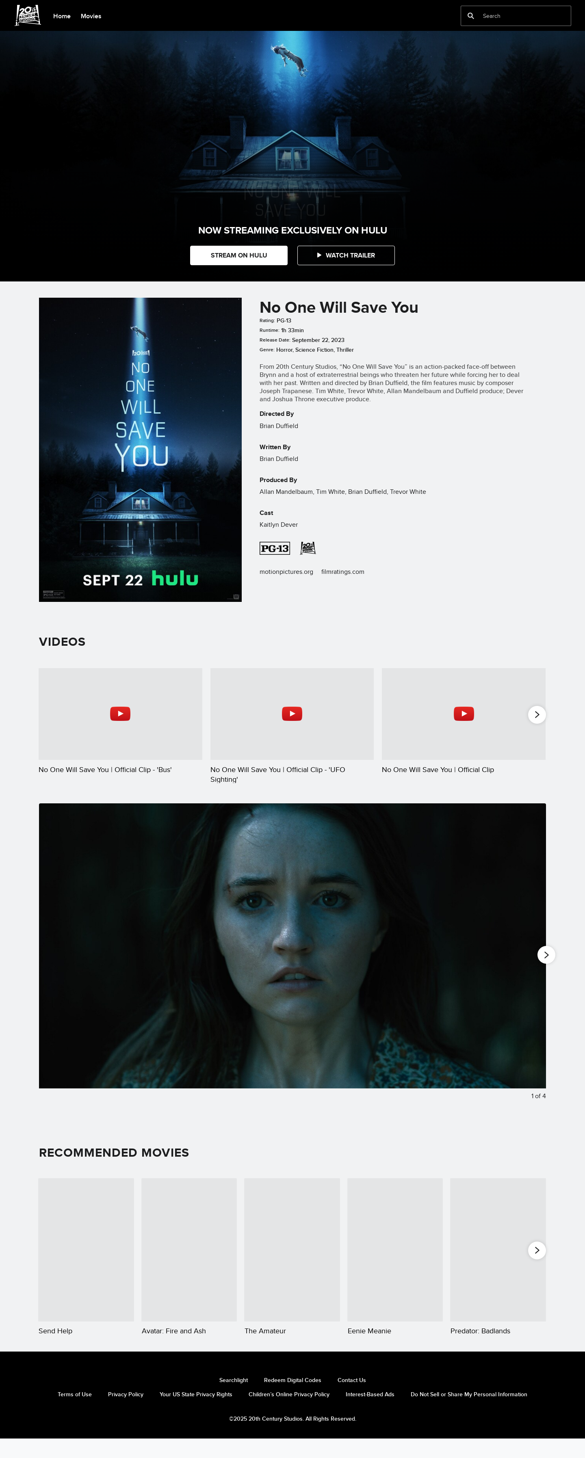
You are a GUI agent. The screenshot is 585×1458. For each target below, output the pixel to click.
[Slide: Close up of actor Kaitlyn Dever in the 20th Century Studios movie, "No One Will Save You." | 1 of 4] (292, 967)
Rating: (267, 320)
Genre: (267, 349)
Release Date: (275, 340)
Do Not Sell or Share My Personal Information (469, 1413)
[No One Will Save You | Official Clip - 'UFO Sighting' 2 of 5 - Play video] (292, 714)
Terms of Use (75, 1413)
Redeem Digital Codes (292, 1399)
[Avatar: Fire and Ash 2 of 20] (189, 1259)
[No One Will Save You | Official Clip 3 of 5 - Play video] (464, 714)
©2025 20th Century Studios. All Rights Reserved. (292, 1437)
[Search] (510, 16)
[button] (346, 255)
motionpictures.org (286, 571)
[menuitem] (61, 15)
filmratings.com (342, 571)
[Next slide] (533, 967)
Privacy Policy (125, 1413)
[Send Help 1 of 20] (86, 1259)
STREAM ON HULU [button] (239, 255)
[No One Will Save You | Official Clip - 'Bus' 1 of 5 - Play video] (120, 714)
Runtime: (270, 330)
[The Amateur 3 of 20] (292, 1259)
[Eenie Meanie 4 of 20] (395, 1259)
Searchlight (233, 1399)
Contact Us (352, 1399)
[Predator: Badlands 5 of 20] (498, 1259)
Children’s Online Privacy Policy (289, 1413)
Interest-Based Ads (370, 1413)
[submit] (471, 16)
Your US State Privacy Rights (196, 1413)
